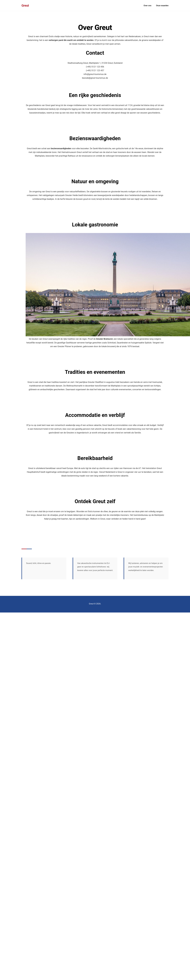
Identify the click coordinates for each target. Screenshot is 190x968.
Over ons (147, 5)
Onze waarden (162, 5)
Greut (25, 5)
